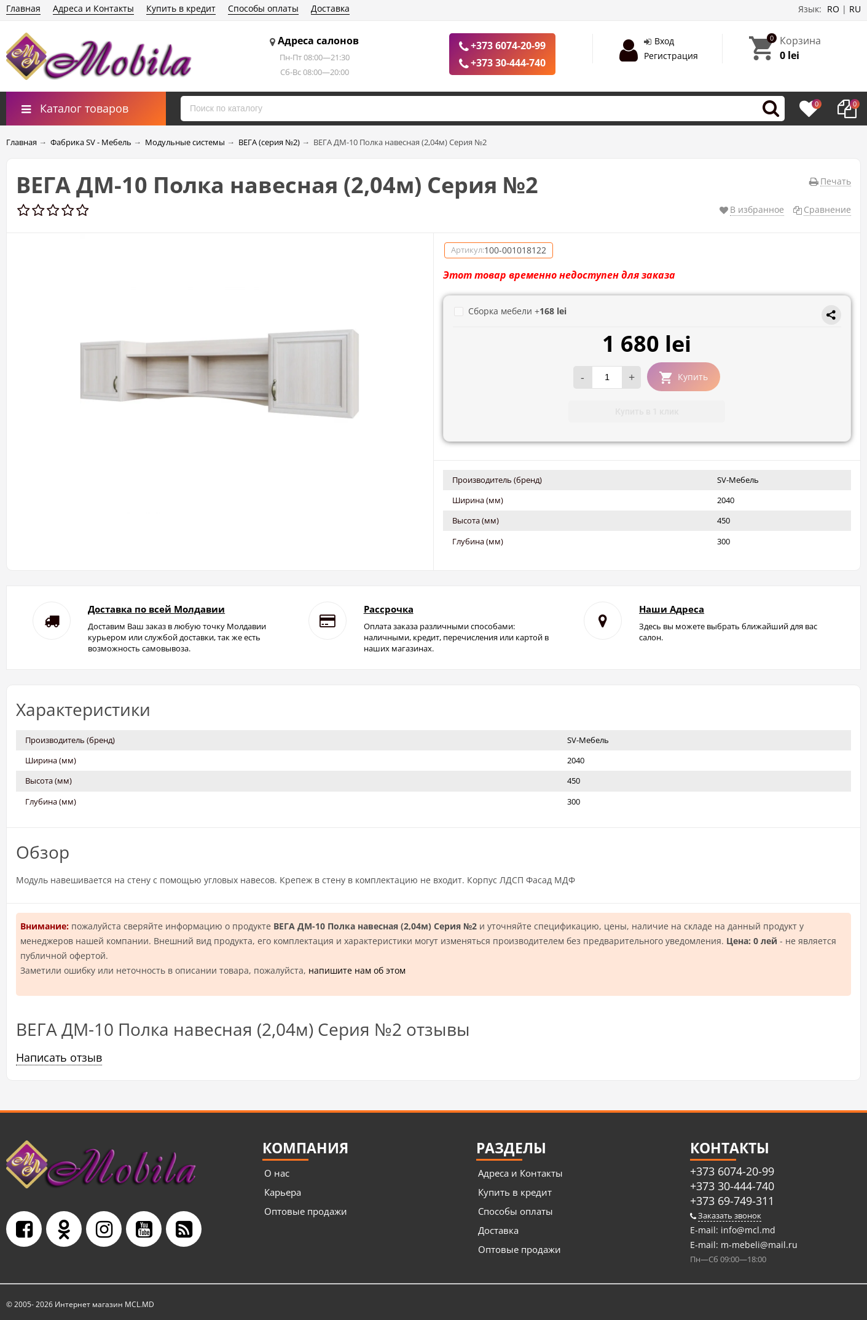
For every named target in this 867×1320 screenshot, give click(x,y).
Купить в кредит (181, 8)
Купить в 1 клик (647, 411)
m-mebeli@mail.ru (758, 1244)
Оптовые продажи (305, 1211)
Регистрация (671, 56)
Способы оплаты (263, 8)
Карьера (282, 1192)
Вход (664, 41)
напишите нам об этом (357, 970)
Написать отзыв (59, 1057)
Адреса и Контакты (93, 8)
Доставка (330, 8)
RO (833, 9)
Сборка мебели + (510, 311)
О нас (276, 1173)
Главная (23, 8)
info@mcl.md (746, 1230)
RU (855, 9)
